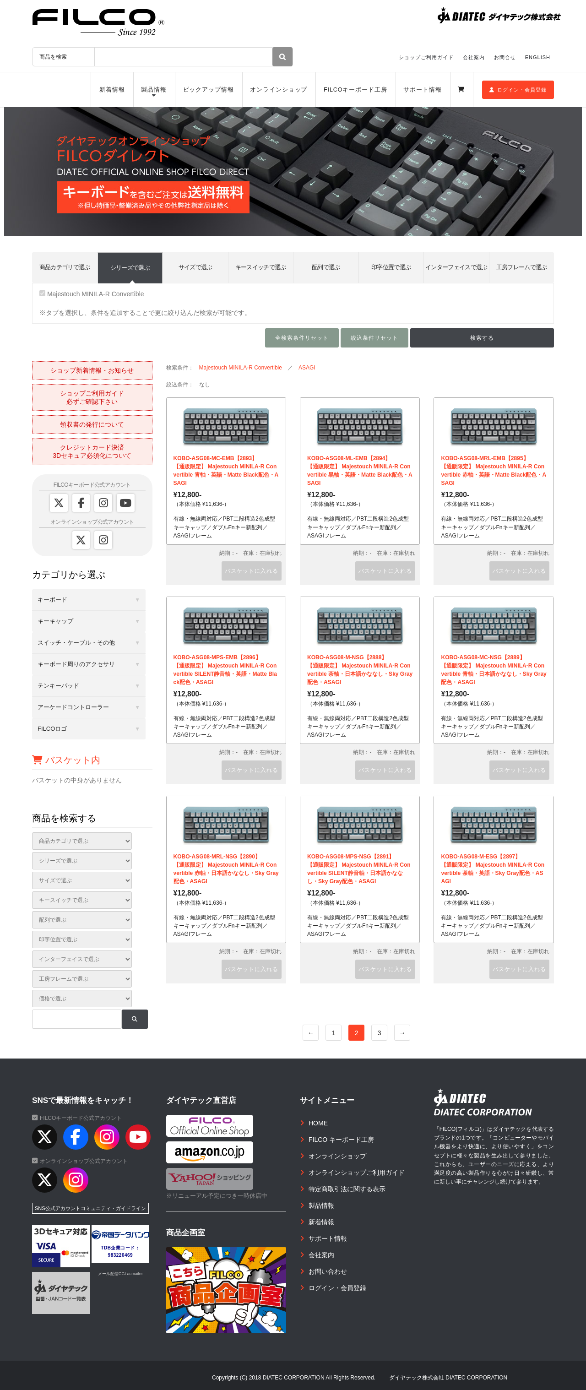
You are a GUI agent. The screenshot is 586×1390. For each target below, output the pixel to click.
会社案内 (474, 57)
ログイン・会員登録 (518, 89)
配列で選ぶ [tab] (326, 267)
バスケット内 (66, 760)
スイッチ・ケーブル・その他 (76, 642)
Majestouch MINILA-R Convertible (91, 294)
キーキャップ (55, 621)
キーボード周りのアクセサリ (76, 664)
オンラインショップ (278, 90)
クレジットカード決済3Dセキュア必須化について (92, 451)
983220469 (120, 1255)
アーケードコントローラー (73, 707)
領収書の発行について (92, 424)
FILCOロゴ (52, 728)
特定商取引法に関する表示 (347, 1189)
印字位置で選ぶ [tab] (391, 267)
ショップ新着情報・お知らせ (92, 370)
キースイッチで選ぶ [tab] (260, 267)
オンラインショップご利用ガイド (357, 1172)
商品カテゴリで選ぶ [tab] (64, 267)
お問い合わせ (328, 1271)
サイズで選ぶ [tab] (195, 267)
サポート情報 (422, 90)
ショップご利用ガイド (426, 57)
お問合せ (505, 57)
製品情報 (154, 90)
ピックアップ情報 (208, 90)
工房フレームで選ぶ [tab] (521, 267)
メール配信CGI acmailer (120, 1273)
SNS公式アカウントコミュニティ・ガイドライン (90, 1208)
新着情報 (112, 90)
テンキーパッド (58, 685)
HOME (318, 1123)
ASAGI (306, 367)
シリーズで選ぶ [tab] (130, 267)
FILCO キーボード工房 (341, 1139)
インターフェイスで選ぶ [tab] (456, 267)
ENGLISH (537, 57)
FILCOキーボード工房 (355, 90)
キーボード (52, 599)
